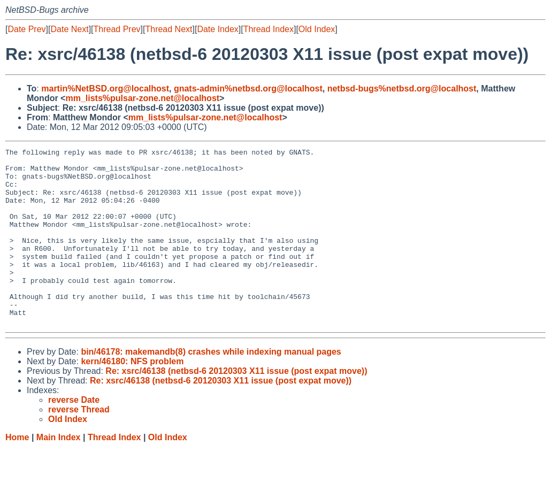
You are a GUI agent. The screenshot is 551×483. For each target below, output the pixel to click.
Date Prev (26, 29)
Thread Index (268, 29)
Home (17, 472)
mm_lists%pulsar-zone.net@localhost (142, 98)
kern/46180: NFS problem (132, 396)
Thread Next (168, 29)
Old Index (317, 29)
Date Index (217, 29)
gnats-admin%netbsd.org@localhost (248, 88)
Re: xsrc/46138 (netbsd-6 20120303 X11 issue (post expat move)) (236, 406)
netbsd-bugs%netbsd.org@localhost (402, 88)
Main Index (58, 472)
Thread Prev (117, 29)
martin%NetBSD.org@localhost (105, 88)
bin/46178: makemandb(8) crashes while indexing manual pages (211, 387)
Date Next (69, 29)
